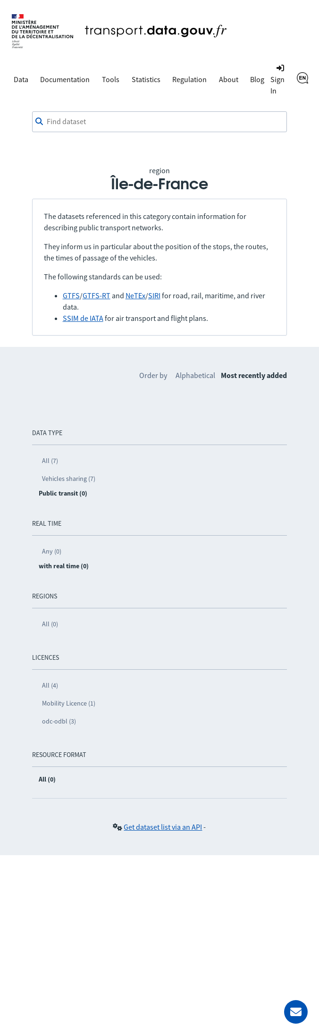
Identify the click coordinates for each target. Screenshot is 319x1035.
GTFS (71, 295)
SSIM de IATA (83, 318)
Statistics (146, 79)
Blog (257, 79)
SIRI (154, 295)
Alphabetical (195, 375)
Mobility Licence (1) (68, 703)
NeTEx (135, 295)
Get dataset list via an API (163, 827)
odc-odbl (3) (59, 721)
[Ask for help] (296, 1012)
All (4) (50, 685)
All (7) (50, 460)
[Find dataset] (159, 121)
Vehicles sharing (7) (68, 478)
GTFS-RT (96, 295)
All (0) (50, 624)
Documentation (65, 79)
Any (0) (51, 551)
